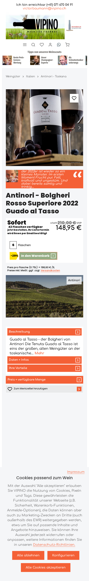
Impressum (76, 472)
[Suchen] (33, 44)
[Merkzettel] (42, 44)
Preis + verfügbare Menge (44, 379)
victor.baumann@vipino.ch (44, 8)
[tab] (44, 342)
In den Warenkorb (38, 256)
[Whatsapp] (59, 44)
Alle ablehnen (28, 555)
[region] (44, 127)
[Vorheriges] (10, 128)
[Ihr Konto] (50, 44)
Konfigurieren (63, 555)
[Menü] (25, 44)
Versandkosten (50, 270)
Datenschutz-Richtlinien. (54, 545)
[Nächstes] (79, 128)
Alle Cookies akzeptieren (46, 567)
